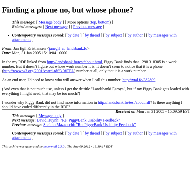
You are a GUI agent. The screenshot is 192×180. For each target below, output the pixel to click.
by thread (92, 35)
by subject (114, 35)
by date (73, 35)
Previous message (87, 26)
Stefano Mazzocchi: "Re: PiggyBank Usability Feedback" (89, 124)
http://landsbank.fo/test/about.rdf (124, 102)
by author (135, 35)
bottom (103, 22)
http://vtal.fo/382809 (139, 80)
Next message (56, 26)
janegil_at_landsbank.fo (68, 48)
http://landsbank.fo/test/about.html (74, 62)
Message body (50, 22)
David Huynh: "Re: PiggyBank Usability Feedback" (78, 120)
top (93, 22)
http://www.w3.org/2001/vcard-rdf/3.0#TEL (38, 71)
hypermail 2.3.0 (54, 146)
